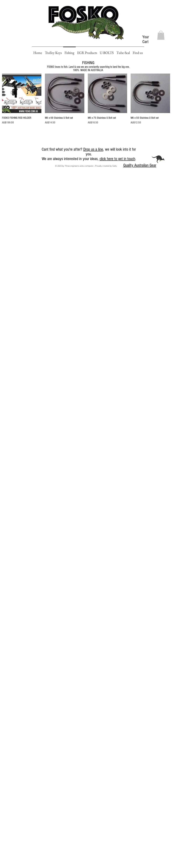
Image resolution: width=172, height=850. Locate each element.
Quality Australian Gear (139, 165)
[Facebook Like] (6, 150)
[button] (161, 35)
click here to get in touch (117, 158)
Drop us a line (93, 149)
